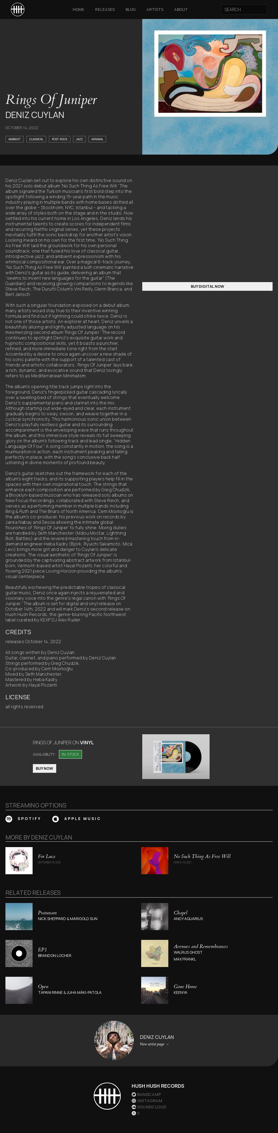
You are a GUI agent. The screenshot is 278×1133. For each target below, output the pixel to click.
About (181, 9)
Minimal (97, 139)
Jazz (79, 139)
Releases (105, 9)
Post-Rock (59, 139)
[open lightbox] (176, 756)
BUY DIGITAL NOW (207, 286)
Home (78, 9)
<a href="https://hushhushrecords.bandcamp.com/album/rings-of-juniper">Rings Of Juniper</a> (207, 223)
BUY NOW (44, 768)
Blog (131, 9)
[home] (17, 9)
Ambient (14, 139)
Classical (36, 139)
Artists (155, 9)
